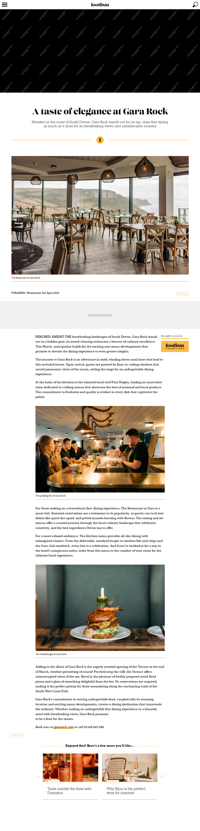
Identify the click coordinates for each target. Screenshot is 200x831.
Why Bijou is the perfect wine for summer (126, 790)
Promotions (182, 293)
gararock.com (63, 727)
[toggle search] (195, 4)
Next (162, 777)
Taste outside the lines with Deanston (69, 790)
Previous (38, 777)
